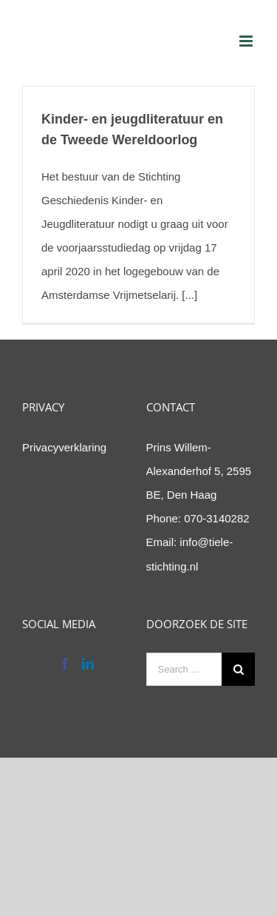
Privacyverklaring (64, 447)
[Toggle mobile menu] (247, 41)
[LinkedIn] (88, 664)
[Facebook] (65, 664)
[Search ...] (184, 669)
